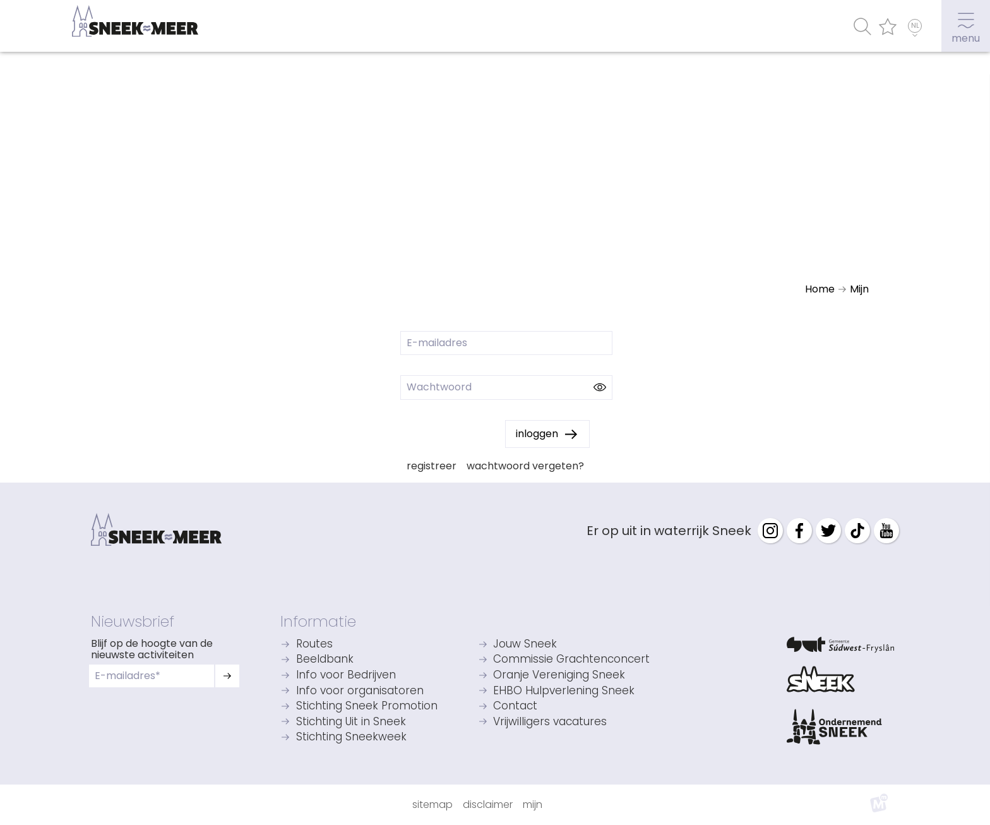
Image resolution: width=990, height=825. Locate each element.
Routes (314, 644)
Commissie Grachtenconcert (571, 659)
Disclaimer (488, 804)
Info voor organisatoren (360, 691)
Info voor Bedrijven (346, 675)
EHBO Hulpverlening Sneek (564, 691)
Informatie (318, 621)
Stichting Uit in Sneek (351, 722)
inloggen (537, 433)
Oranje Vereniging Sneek (559, 675)
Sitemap (432, 804)
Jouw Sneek (525, 644)
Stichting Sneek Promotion (367, 706)
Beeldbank (325, 659)
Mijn (532, 804)
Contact (515, 706)
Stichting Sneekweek (351, 737)
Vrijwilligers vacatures (550, 722)
